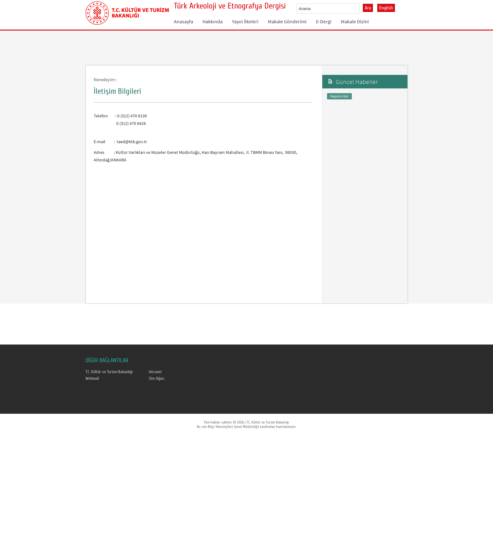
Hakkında (212, 21)
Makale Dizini (355, 21)
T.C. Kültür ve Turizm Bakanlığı (109, 371)
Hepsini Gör (339, 96)
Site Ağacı (156, 378)
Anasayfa (183, 21)
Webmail (92, 378)
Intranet (155, 371)
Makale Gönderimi (287, 21)
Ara (368, 8)
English (386, 8)
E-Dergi (323, 21)
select (361, 8)
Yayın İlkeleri (245, 21)
